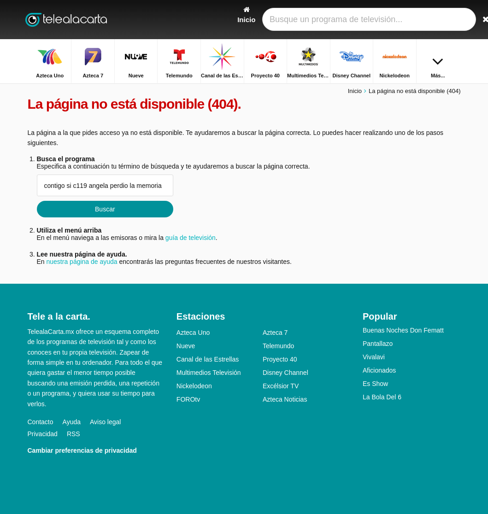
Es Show (375, 383)
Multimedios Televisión (208, 372)
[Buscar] (455, 19)
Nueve (185, 346)
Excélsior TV (281, 386)
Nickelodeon (194, 386)
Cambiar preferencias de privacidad (82, 450)
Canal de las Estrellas (207, 359)
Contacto (40, 422)
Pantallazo (378, 343)
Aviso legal (105, 422)
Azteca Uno (193, 332)
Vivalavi (374, 357)
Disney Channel (285, 372)
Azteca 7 (275, 332)
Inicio (355, 91)
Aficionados (379, 370)
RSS (73, 434)
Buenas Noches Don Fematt (403, 330)
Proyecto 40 (280, 359)
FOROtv (188, 399)
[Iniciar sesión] (433, 19)
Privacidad (43, 434)
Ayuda (72, 422)
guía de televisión (190, 237)
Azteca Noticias (285, 399)
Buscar (105, 209)
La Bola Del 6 (382, 397)
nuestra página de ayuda (82, 261)
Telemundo (278, 346)
